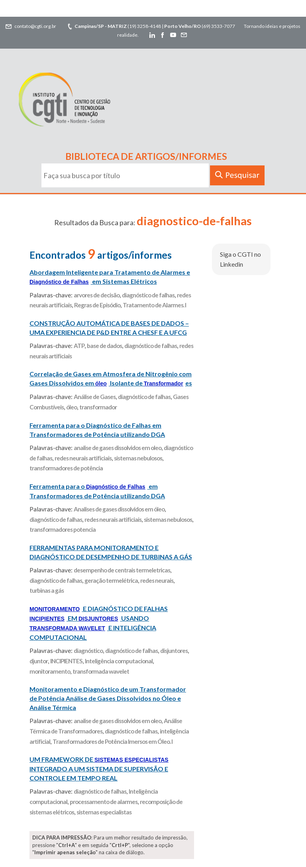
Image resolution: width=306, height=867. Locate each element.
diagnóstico (88, 650)
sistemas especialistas (103, 812)
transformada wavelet (101, 671)
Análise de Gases (95, 396)
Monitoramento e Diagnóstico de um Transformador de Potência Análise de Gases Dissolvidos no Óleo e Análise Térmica (107, 698)
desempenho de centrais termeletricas (122, 570)
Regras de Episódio (97, 305)
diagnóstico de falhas (148, 295)
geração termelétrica (111, 580)
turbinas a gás (46, 590)
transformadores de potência (66, 468)
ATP (79, 345)
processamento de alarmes (103, 801)
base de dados (104, 345)
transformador (98, 407)
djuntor (38, 661)
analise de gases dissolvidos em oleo (117, 447)
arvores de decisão (97, 295)
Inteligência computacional (119, 661)
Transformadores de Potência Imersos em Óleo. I (113, 741)
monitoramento (49, 671)
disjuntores (174, 650)
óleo (71, 407)
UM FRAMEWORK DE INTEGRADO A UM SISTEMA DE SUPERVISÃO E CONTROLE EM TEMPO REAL (99, 768)
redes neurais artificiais (83, 458)
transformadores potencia (62, 529)
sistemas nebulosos (138, 458)
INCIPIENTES (66, 661)
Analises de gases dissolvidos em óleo (119, 509)
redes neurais (156, 580)
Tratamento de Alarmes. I (154, 305)
